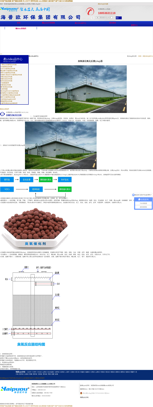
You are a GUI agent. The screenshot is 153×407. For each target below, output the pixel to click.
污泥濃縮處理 (4, 83)
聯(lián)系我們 (21, 28)
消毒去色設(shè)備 (6, 77)
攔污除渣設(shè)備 (6, 87)
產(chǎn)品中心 (80, 23)
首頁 (18, 23)
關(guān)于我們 (8, 378)
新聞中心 (134, 25)
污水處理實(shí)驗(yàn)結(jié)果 (10, 95)
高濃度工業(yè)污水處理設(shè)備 (11, 75)
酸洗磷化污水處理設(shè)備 (9, 93)
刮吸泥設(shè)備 (5, 85)
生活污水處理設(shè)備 (7, 68)
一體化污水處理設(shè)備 (8, 64)
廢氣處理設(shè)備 (6, 101)
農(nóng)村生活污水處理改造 (9, 91)
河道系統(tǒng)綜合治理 (8, 99)
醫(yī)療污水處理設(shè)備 (8, 71)
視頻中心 (32, 378)
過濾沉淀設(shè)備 (6, 79)
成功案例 (112, 23)
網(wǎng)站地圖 (103, 4)
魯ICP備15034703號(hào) (96, 389)
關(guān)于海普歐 (48, 23)
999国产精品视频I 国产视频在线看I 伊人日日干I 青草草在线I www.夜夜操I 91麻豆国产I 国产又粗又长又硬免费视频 (36, 1)
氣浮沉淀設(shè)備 (6, 81)
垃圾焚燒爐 (4, 89)
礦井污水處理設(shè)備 (7, 97)
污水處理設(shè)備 (6, 66)
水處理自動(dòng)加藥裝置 (8, 103)
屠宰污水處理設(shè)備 (7, 73)
